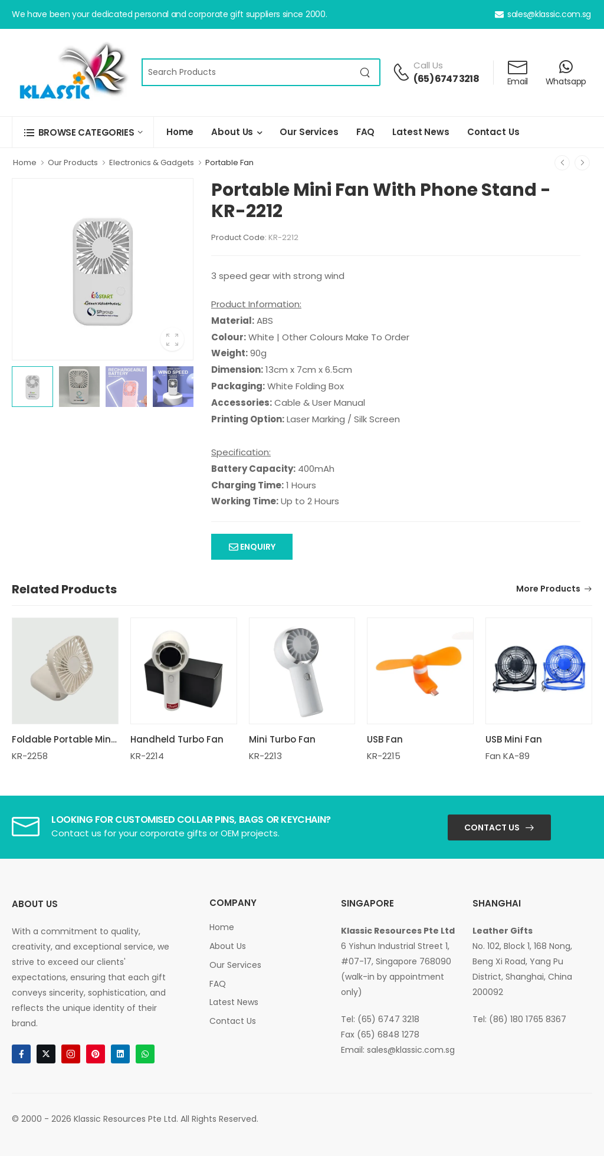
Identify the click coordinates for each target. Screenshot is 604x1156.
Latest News (420, 132)
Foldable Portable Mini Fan (72, 739)
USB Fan (385, 739)
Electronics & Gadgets (151, 162)
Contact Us (493, 132)
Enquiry (256, 547)
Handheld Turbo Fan (177, 739)
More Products (548, 589)
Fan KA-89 (507, 756)
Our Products (73, 162)
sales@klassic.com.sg (543, 14)
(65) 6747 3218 (446, 79)
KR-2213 (265, 756)
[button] (83, 132)
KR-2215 (384, 756)
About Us (232, 132)
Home (179, 132)
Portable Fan (229, 162)
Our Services (309, 132)
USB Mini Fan (513, 739)
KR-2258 (30, 756)
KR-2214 (147, 756)
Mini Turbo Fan (282, 739)
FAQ (365, 132)
